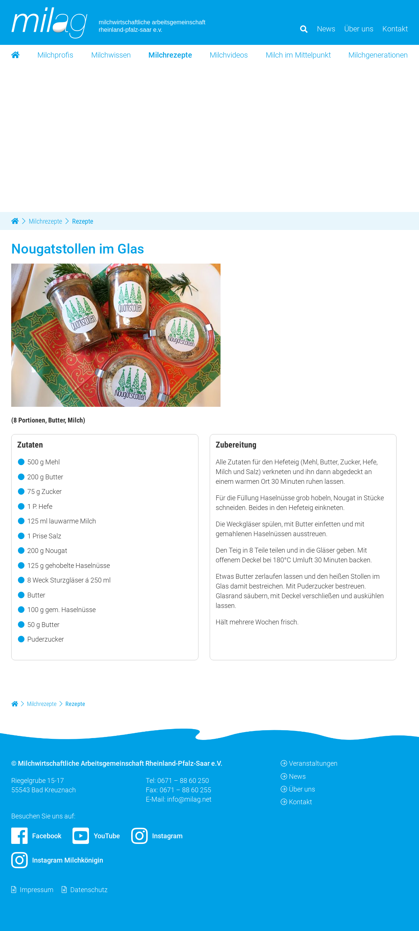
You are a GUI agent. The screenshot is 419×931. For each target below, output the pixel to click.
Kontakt (296, 802)
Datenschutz (89, 890)
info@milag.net (189, 799)
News (293, 776)
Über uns (298, 789)
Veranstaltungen (309, 763)
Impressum (36, 890)
